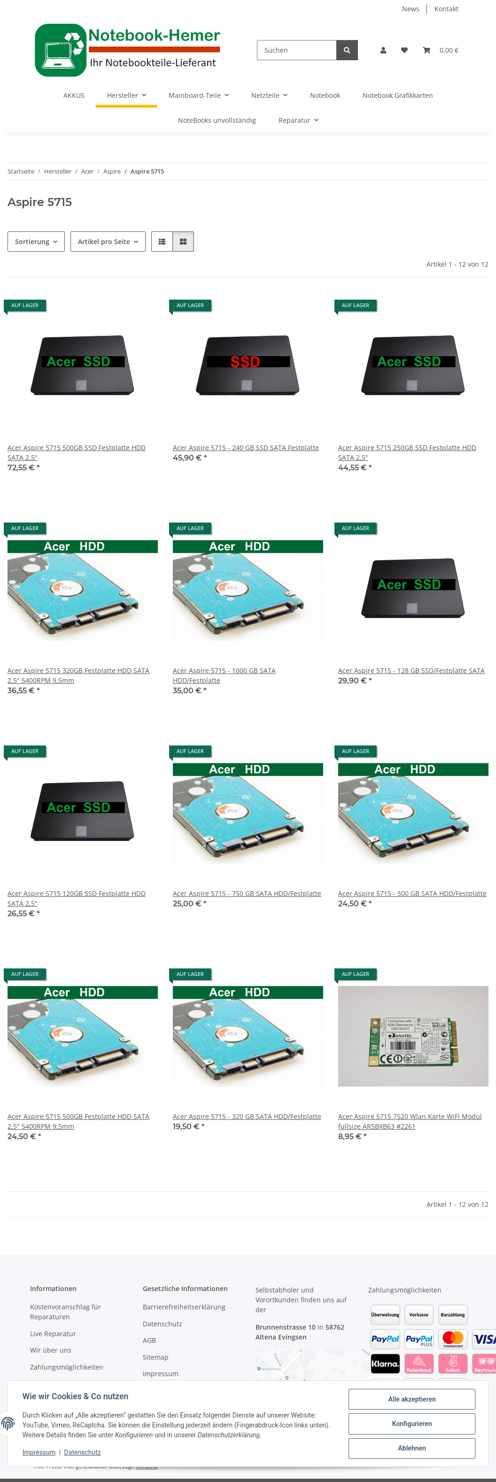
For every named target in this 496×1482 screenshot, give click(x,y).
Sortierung (32, 241)
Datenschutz (83, 1453)
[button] (383, 50)
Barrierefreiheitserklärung (184, 1306)
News (410, 8)
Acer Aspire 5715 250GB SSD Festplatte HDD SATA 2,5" (407, 452)
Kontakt (446, 8)
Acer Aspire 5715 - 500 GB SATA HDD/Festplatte (412, 893)
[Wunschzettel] (404, 50)
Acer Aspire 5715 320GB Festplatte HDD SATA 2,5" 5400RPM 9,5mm (78, 675)
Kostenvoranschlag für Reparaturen (65, 1311)
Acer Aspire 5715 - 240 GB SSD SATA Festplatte (246, 447)
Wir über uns (50, 1350)
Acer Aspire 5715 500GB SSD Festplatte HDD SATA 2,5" (77, 452)
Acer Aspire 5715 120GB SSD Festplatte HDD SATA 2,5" (77, 898)
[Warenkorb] (440, 50)
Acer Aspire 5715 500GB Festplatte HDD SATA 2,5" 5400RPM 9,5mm (78, 1121)
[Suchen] (297, 50)
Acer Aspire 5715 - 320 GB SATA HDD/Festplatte (247, 1116)
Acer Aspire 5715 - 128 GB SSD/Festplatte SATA (411, 670)
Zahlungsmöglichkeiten (66, 1367)
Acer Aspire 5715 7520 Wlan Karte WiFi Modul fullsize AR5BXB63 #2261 (410, 1121)
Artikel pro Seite (104, 241)
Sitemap (156, 1357)
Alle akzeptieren (411, 1399)
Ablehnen (411, 1448)
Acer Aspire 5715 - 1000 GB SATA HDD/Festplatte (224, 675)
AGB (149, 1340)
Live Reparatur (53, 1333)
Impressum (39, 1453)
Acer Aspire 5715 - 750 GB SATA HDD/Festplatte (247, 893)
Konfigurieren (411, 1424)
